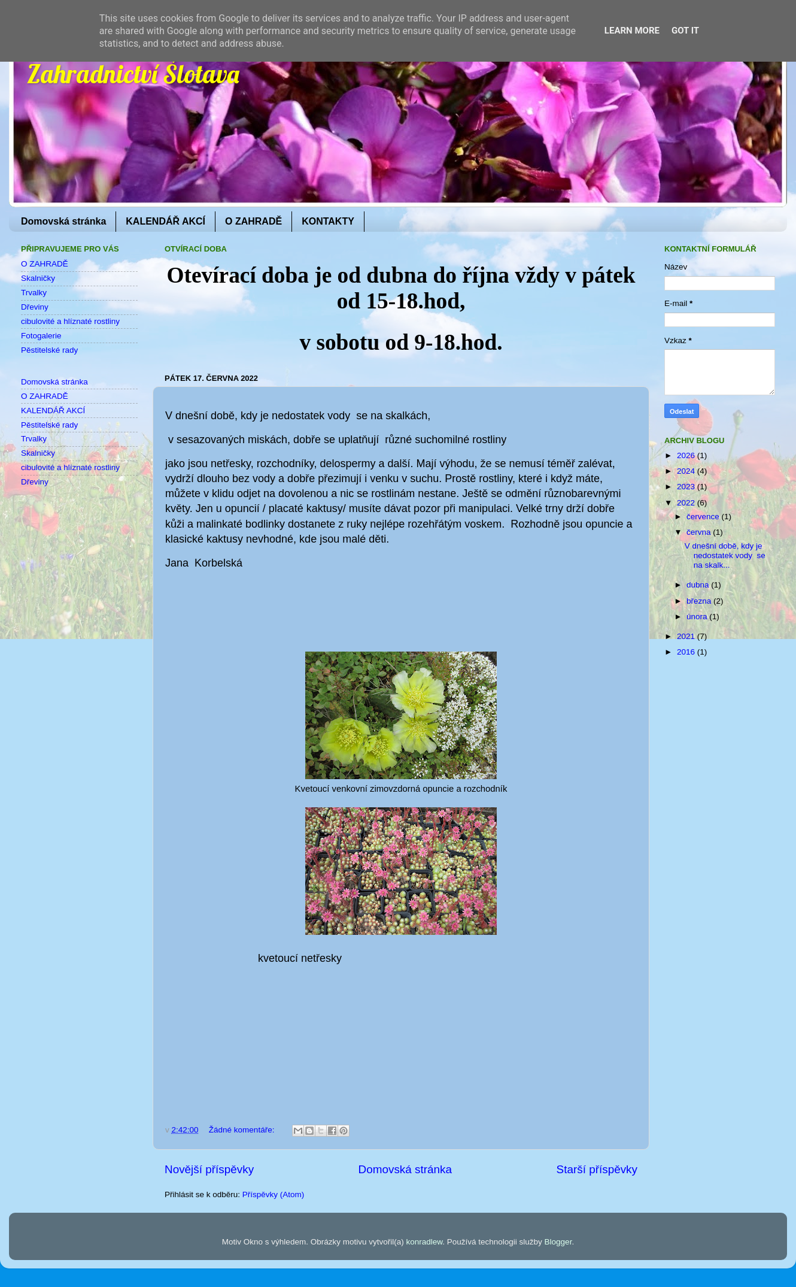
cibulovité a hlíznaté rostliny (70, 321)
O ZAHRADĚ (253, 221)
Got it (685, 30)
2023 (687, 486)
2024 (687, 471)
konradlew (424, 1241)
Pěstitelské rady (49, 350)
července (704, 516)
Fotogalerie (41, 335)
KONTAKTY (328, 221)
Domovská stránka (63, 221)
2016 (687, 651)
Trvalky (34, 292)
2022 (687, 502)
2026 (687, 455)
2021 (687, 636)
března (699, 600)
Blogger (558, 1241)
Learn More (632, 30)
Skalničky (38, 278)
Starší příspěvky (597, 1169)
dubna (698, 584)
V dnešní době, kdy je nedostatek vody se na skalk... (725, 555)
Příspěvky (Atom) (273, 1194)
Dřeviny (34, 306)
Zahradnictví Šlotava (133, 74)
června (699, 532)
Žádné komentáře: (243, 1129)
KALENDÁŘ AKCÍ (165, 221)
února (697, 616)
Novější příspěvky (209, 1169)
